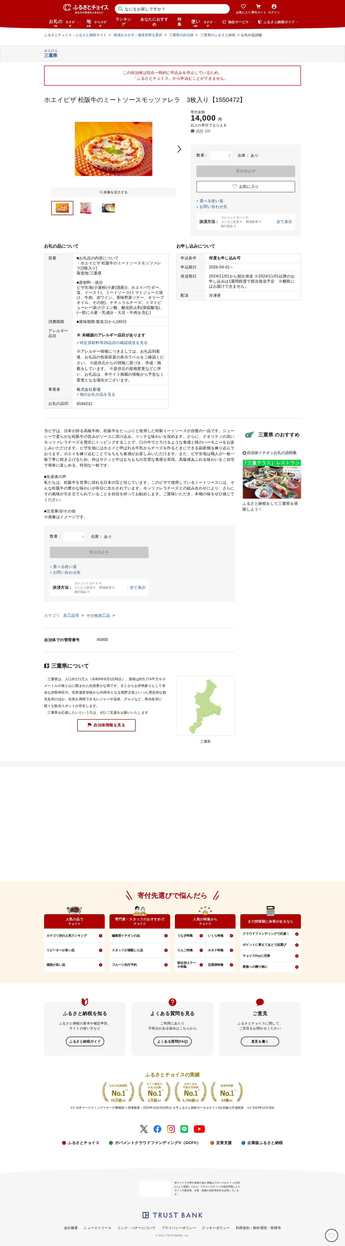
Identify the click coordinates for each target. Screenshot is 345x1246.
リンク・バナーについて (136, 1227)
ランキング (123, 21)
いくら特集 (216, 935)
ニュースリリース (97, 1227)
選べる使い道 (211, 201)
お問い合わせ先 (213, 207)
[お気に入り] (331, 1235)
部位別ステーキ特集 (186, 965)
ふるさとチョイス (83, 1142)
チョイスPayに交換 (256, 955)
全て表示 (284, 222)
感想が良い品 (55, 965)
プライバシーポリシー (178, 1227)
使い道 (204, 23)
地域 (97, 23)
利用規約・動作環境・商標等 (258, 1227)
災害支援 (224, 1142)
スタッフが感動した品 (127, 950)
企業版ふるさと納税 (265, 1142)
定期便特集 (216, 965)
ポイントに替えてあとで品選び (264, 944)
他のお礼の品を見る (97, 394)
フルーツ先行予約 (124, 965)
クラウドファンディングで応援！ (266, 933)
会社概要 (71, 1227)
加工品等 (71, 615)
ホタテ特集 (216, 950)
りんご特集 (185, 950)
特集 (180, 21)
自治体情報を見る (106, 725)
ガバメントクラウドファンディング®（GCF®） (158, 1142)
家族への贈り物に (255, 966)
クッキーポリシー (216, 1227)
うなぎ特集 (185, 935)
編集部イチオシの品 (126, 935)
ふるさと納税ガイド (85, 1041)
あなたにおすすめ (154, 21)
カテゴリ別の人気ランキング (66, 935)
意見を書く (260, 1041)
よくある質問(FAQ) (172, 1041)
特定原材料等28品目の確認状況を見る (114, 343)
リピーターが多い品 (60, 950)
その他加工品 (98, 615)
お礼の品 (64, 23)
